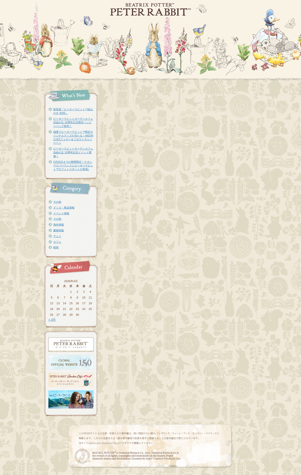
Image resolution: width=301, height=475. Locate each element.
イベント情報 (61, 213)
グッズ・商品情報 (63, 207)
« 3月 (52, 319)
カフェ (57, 241)
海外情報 (58, 224)
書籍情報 (58, 230)
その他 (57, 201)
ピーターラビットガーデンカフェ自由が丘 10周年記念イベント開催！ (73, 152)
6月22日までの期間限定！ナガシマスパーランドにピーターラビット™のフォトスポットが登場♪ (73, 165)
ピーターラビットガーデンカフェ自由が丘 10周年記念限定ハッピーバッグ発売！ (73, 122)
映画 (56, 247)
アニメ (57, 236)
